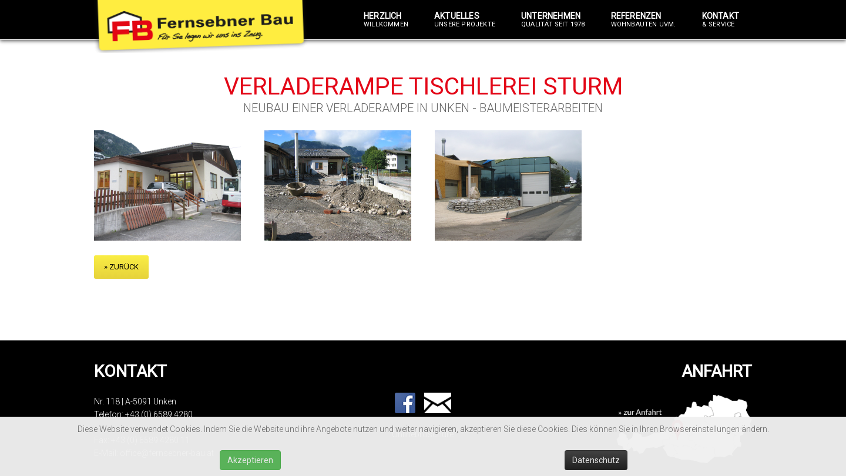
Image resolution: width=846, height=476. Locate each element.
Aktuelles (464, 20)
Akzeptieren (250, 460)
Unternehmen (553, 20)
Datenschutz (596, 460)
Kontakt (720, 20)
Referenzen (643, 20)
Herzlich (386, 20)
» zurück (121, 266)
